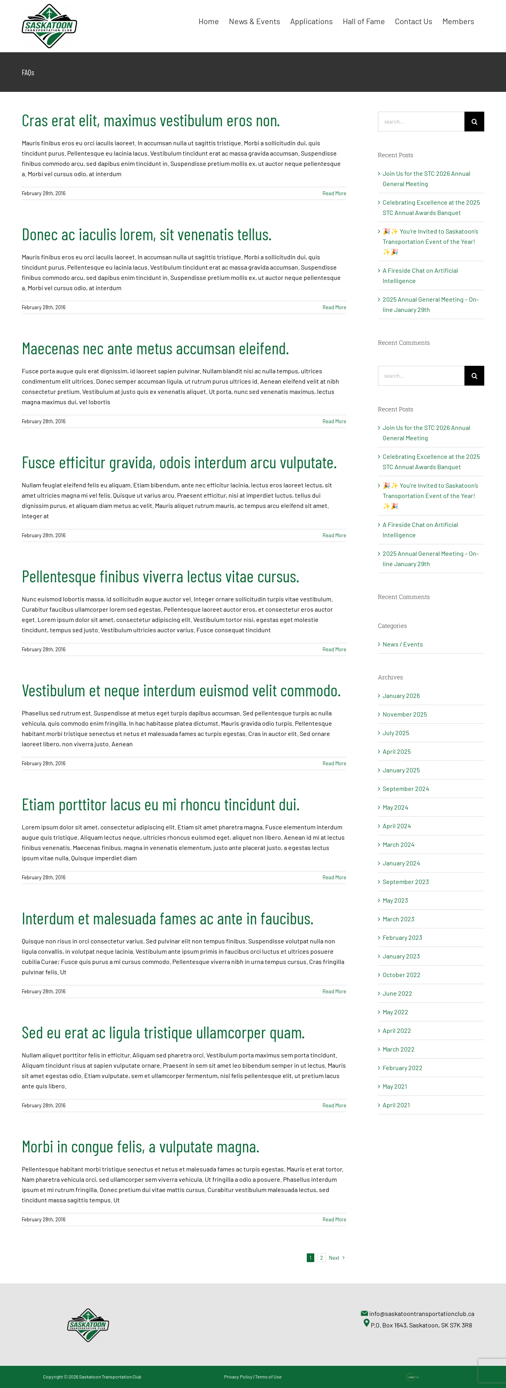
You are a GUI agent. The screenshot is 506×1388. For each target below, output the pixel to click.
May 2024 (395, 807)
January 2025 (401, 770)
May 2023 (395, 900)
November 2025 (405, 714)
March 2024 (399, 844)
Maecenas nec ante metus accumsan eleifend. (155, 347)
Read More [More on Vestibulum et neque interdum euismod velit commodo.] (334, 763)
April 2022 (397, 1030)
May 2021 (395, 1086)
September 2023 (406, 881)
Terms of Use (268, 1376)
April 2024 (397, 825)
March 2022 (399, 1049)
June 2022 (397, 993)
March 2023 (398, 918)
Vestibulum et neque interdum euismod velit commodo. (181, 689)
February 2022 (403, 1067)
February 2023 (402, 937)
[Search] (474, 121)
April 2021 (396, 1104)
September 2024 (406, 788)
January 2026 (401, 695)
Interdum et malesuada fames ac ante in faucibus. (167, 917)
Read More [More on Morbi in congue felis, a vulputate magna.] (334, 1219)
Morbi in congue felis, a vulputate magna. (140, 1145)
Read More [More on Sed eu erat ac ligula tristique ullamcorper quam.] (334, 1105)
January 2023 (401, 956)
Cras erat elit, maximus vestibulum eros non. (151, 119)
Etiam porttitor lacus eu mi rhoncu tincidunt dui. (161, 803)
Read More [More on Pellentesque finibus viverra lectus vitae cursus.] (334, 649)
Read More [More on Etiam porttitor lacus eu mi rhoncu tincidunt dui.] (334, 877)
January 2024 (401, 863)
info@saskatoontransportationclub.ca (421, 1313)
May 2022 (395, 1011)
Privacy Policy (238, 1376)
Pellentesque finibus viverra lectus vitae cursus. (160, 575)
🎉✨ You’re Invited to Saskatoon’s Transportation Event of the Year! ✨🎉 (430, 241)
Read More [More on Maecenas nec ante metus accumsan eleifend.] (334, 421)
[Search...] (421, 121)
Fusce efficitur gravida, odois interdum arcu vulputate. (179, 461)
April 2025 (397, 751)
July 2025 (396, 732)
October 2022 (402, 974)
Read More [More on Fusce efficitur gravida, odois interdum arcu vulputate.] (334, 535)
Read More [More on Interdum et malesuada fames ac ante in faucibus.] (334, 991)
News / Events (403, 644)
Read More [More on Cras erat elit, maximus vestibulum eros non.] (334, 193)
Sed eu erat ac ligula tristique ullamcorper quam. (163, 1031)
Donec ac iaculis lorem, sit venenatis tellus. (147, 233)
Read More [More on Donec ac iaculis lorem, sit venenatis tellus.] (334, 307)
